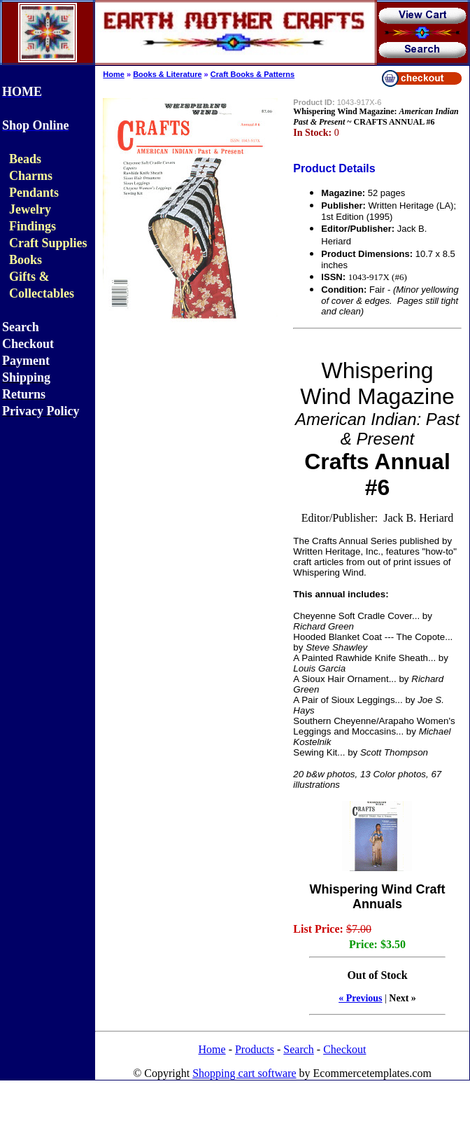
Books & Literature (167, 74)
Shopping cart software (244, 1073)
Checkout (344, 1049)
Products (254, 1049)
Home (113, 74)
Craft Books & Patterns (252, 74)
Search (298, 1049)
